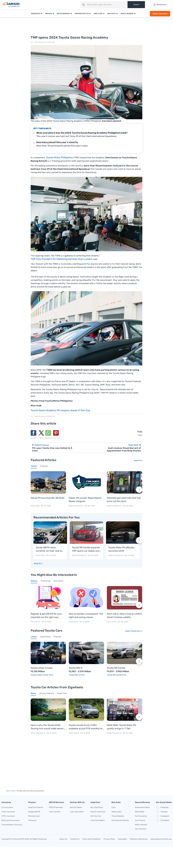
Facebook (162, 807)
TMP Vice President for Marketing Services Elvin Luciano (61, 259)
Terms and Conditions (91, 839)
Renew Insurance (159, 14)
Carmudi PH (36, 622)
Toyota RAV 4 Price (77, 675)
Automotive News (142, 807)
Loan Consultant (77, 812)
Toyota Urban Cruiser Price (42, 675)
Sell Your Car (96, 816)
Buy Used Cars (97, 807)
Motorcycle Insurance (10, 820)
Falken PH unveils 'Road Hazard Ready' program (85, 500)
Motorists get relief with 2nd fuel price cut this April (124, 500)
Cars (113, 807)
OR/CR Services (63, 13)
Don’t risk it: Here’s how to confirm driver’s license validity (124, 615)
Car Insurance (7, 807)
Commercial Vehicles (120, 820)
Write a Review (141, 825)
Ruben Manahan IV (40, 42)
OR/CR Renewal (56, 807)
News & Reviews (126, 13)
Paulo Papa (35, 506)
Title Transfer (54, 812)
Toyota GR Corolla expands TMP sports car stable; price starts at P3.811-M (86, 549)
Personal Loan (34, 816)
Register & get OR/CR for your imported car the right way (46, 615)
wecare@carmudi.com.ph (161, 839)
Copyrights (122, 839)
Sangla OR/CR (34, 812)
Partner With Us (81, 13)
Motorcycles (116, 812)
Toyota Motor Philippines (59, 157)
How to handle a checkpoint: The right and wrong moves (86, 615)
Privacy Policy (109, 839)
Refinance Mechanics (139, 839)
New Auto (111, 13)
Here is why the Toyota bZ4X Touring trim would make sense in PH (48, 727)
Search (136, 4)
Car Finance (140, 820)
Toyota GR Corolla (116, 668)
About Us (63, 839)
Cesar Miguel (74, 733)
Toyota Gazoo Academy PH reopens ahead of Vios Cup (60, 410)
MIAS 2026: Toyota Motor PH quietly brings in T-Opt (121, 727)
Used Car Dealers (98, 820)
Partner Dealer (76, 807)
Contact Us (75, 839)
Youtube (161, 811)
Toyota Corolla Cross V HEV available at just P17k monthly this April (86, 727)
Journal (13, 791)
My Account (159, 4)
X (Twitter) (162, 820)
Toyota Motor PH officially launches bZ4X (121, 549)
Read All (137, 460)
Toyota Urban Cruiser (42, 668)
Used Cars (97, 13)
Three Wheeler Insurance (11, 825)
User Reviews (140, 829)
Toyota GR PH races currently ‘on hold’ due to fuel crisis (49, 549)
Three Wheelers (117, 816)
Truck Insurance (8, 812)
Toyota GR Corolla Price (116, 675)
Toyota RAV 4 (75, 668)
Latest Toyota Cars (133, 631)
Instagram (162, 816)
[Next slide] (139, 489)
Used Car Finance (35, 807)
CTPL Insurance (8, 816)
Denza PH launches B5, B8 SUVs (47, 498)
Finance (48, 13)
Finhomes (32, 820)
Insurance (35, 13)
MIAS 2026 (139, 812)
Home (8, 791)
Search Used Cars (98, 812)
